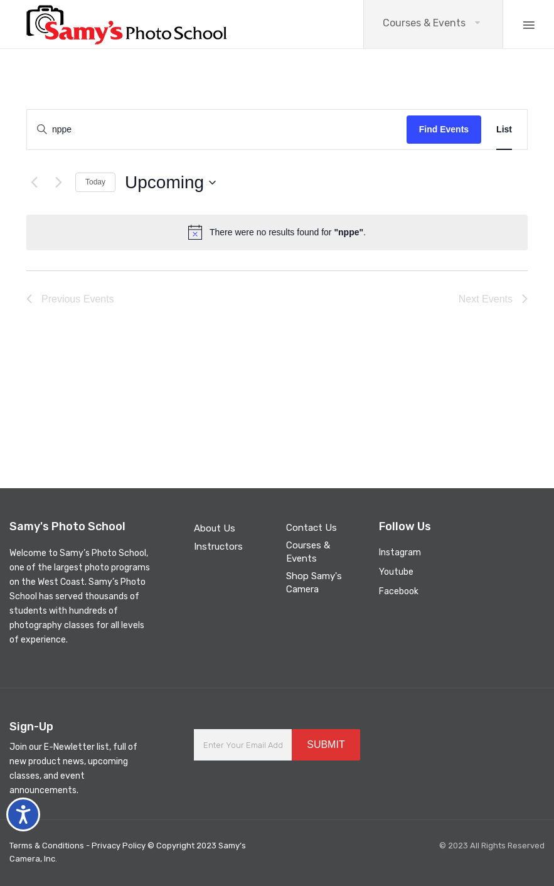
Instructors (218, 546)
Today (95, 182)
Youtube (396, 572)
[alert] (277, 232)
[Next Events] (58, 182)
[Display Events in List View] (504, 129)
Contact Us (311, 527)
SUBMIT (325, 744)
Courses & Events (424, 23)
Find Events (444, 129)
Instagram (400, 552)
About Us (214, 528)
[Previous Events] (33, 182)
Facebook (398, 591)
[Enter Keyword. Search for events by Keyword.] (212, 129)
